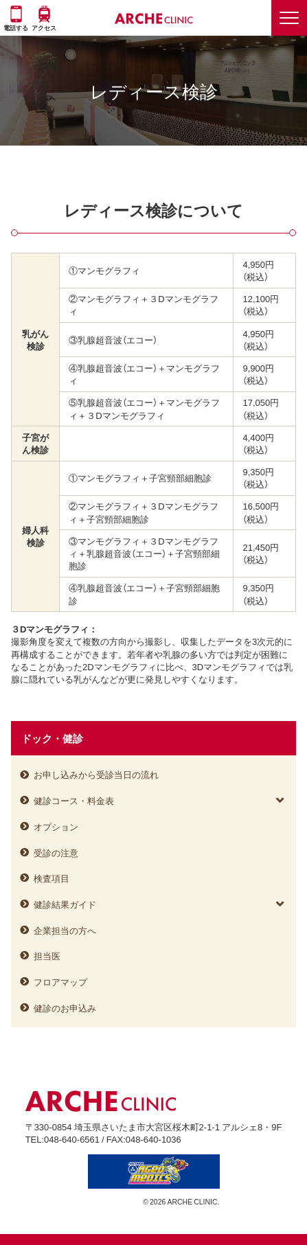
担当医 (47, 955)
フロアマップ (60, 981)
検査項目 (51, 877)
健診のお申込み (65, 1007)
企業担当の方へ (65, 930)
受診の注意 (56, 852)
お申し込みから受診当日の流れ (96, 774)
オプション (56, 826)
